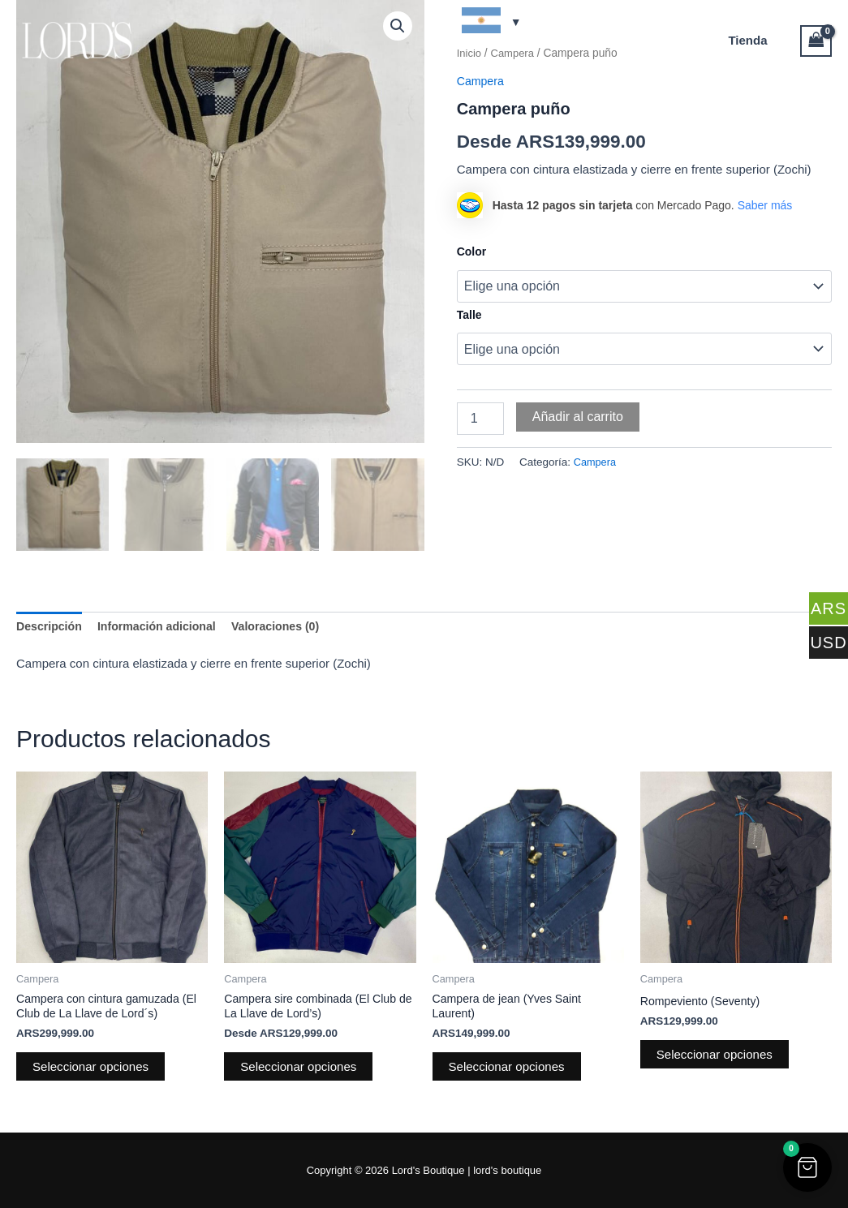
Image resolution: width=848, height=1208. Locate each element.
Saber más (765, 204)
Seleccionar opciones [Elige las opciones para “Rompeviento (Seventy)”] (718, 1054)
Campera (596, 462)
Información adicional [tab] (164, 624)
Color (472, 251)
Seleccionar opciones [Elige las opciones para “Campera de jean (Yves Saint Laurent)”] (510, 1069)
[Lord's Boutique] (77, 39)
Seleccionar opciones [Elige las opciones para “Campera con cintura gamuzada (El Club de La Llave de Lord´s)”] (94, 1069)
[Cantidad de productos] (480, 418)
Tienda (751, 40)
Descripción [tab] (51, 624)
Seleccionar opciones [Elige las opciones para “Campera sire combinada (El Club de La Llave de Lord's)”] (302, 1069)
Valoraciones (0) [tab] (289, 624)
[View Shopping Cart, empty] (816, 41)
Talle (469, 314)
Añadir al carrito (577, 416)
